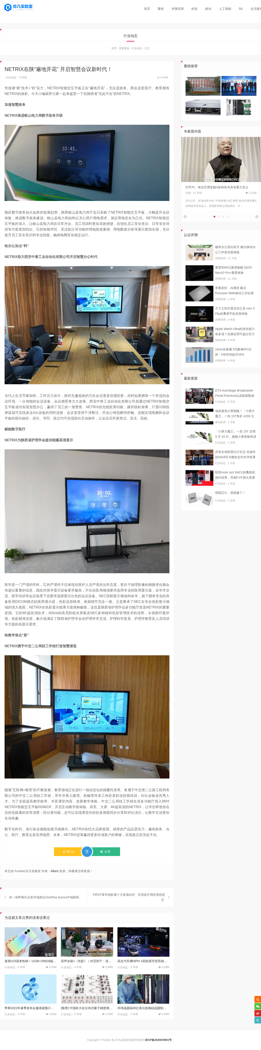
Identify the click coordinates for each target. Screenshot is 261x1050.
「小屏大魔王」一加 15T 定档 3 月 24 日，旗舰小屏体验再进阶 (235, 447)
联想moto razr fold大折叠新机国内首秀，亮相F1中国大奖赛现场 (235, 488)
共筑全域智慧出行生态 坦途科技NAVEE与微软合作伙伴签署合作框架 (235, 468)
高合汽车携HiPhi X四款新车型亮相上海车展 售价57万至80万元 (143, 974)
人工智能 (225, 8)
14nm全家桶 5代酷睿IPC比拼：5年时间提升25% (233, 365)
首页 (147, 8)
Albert (55, 872)
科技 (194, 8)
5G (241, 8)
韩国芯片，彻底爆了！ (230, 505)
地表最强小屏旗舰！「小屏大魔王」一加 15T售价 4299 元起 (235, 427)
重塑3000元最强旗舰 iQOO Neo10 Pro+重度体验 (233, 283)
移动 (208, 8)
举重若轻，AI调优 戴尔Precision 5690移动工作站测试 (234, 304)
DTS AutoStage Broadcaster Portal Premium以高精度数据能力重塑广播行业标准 (234, 406)
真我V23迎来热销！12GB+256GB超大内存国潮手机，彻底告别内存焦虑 (31, 974)
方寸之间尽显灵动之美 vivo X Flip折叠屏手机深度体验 (235, 324)
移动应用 (220, 435)
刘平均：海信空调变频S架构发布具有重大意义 (217, 188)
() (68, 852)
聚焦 (161, 8)
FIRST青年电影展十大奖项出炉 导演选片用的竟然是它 (129, 910)
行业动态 (137, 49)
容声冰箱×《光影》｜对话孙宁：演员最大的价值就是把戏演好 (87, 974)
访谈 (188, 193)
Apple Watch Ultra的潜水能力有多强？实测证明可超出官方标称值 (235, 345)
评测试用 (178, 8)
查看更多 (124, 49)
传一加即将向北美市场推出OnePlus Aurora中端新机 (44, 910)
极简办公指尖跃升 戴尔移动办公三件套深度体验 (235, 262)
